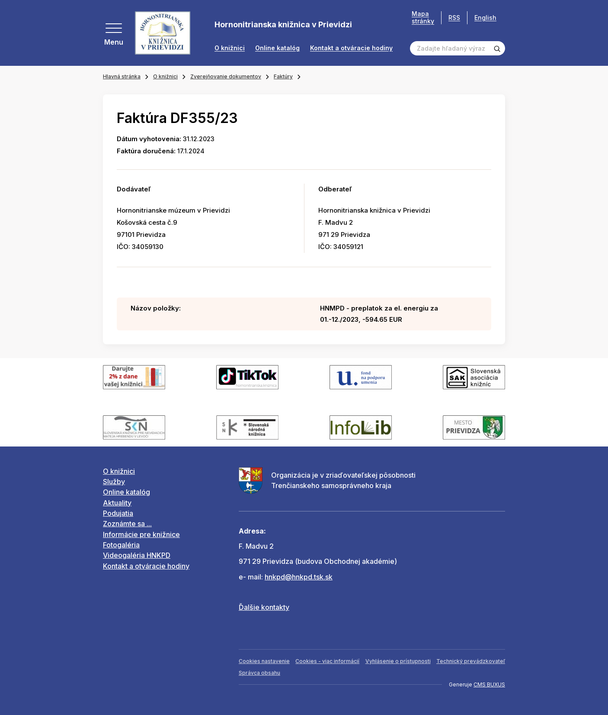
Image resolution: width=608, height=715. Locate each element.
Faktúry (283, 76)
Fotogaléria (121, 544)
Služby (114, 481)
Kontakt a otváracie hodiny (351, 48)
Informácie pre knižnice (141, 534)
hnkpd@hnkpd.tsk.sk (299, 577)
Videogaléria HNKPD (136, 555)
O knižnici (229, 48)
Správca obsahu (259, 673)
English (485, 17)
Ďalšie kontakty (264, 607)
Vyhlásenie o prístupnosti (398, 661)
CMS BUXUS (489, 684)
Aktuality (117, 502)
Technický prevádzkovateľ (470, 661)
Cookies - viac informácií (327, 661)
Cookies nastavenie (264, 661)
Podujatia (118, 513)
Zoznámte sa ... (127, 523)
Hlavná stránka (122, 76)
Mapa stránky (423, 17)
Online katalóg (277, 48)
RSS (454, 17)
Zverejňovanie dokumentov (225, 76)
